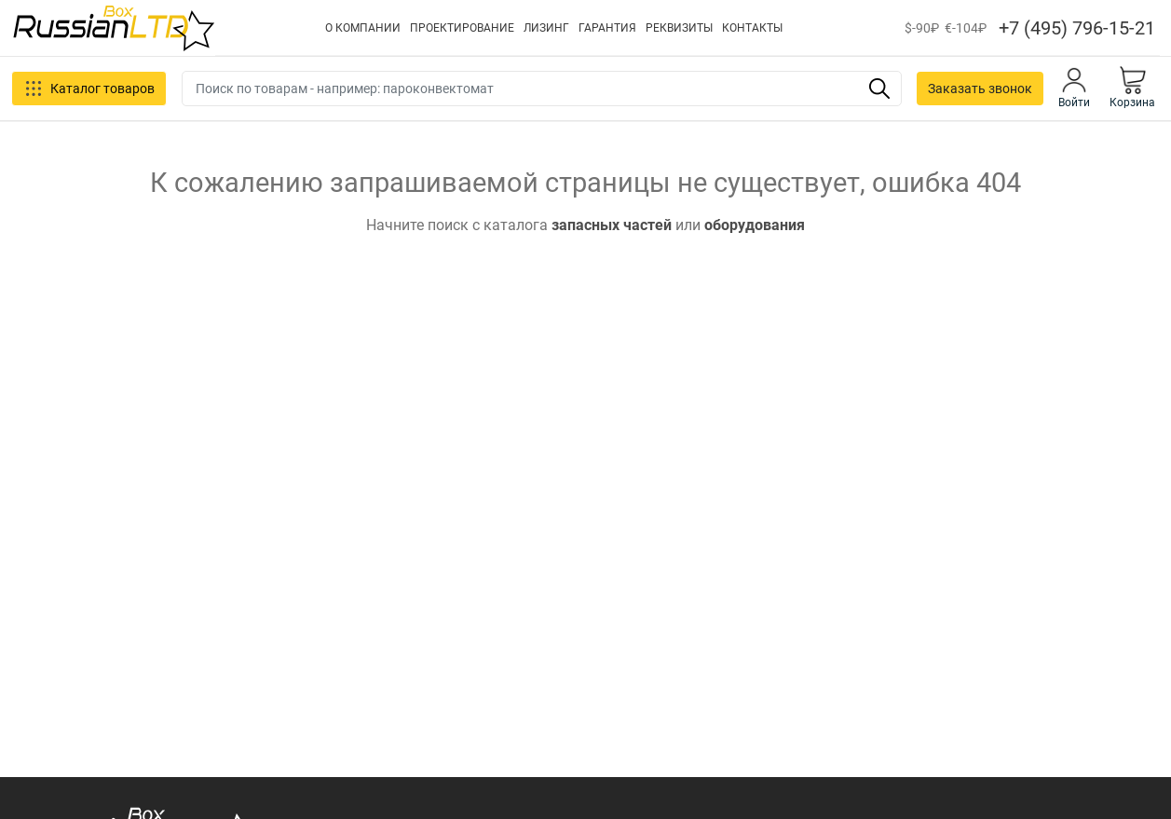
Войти (1074, 87)
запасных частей (611, 225)
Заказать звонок (980, 88)
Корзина (1132, 87)
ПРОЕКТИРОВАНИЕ (462, 27)
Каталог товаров (89, 88)
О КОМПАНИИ (363, 27)
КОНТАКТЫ (752, 27)
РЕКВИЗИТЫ (679, 27)
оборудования (754, 225)
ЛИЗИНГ (546, 27)
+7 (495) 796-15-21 (1077, 28)
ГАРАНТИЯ (607, 27)
